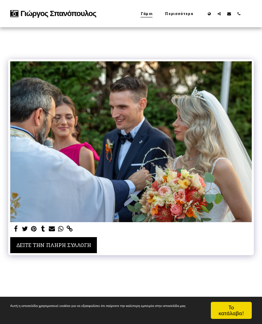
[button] (219, 14)
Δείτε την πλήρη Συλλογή (53, 245)
